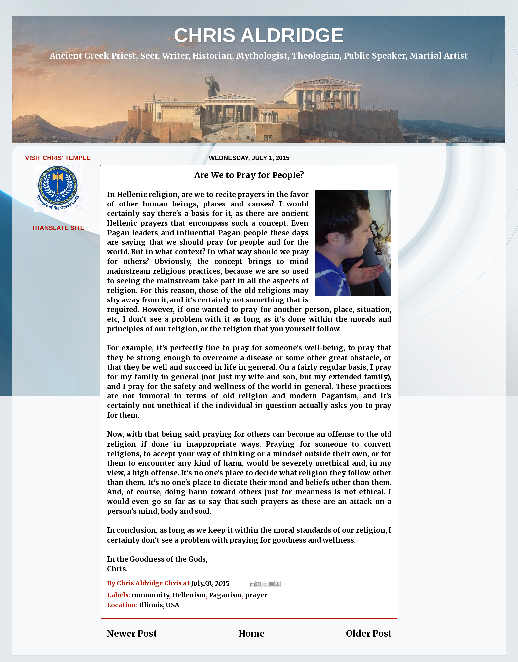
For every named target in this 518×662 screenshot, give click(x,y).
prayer (256, 595)
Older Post (369, 633)
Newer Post (132, 633)
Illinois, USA (159, 605)
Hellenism (189, 595)
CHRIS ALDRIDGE (259, 35)
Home (252, 633)
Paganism (225, 595)
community (150, 595)
